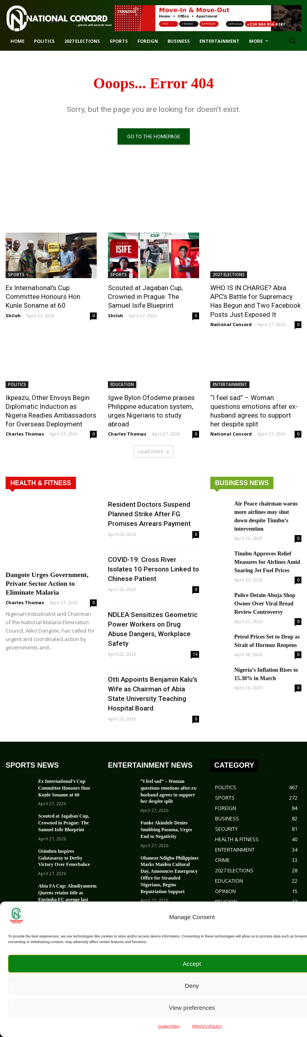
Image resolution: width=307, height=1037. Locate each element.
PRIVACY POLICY (207, 1026)
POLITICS (17, 384)
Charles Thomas (25, 434)
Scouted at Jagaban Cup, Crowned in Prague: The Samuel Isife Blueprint (145, 296)
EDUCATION (122, 384)
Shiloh (13, 315)
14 (195, 654)
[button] (292, 41)
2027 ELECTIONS (229, 274)
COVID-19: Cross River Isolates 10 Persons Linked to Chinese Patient (153, 569)
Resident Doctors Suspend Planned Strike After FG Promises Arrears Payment (149, 513)
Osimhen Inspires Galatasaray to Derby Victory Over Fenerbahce (64, 858)
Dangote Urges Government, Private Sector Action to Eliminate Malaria (47, 583)
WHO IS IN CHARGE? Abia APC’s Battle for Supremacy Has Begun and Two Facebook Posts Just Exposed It (255, 301)
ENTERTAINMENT (230, 384)
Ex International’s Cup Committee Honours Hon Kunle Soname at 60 (43, 296)
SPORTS (16, 274)
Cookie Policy (169, 1026)
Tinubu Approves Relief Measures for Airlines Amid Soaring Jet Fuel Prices (267, 562)
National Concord (231, 324)
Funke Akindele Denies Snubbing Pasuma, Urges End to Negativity (166, 829)
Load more (153, 451)
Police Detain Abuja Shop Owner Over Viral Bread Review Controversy (264, 603)
